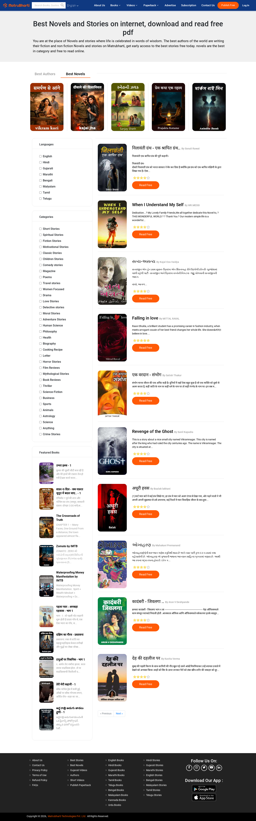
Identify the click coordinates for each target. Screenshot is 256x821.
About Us (99, 5)
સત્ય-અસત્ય (144, 261)
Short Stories (51, 228)
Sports (47, 404)
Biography (49, 343)
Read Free (145, 185)
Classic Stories (52, 253)
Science (48, 422)
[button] (62, 5)
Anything (48, 428)
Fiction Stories (52, 241)
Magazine (49, 271)
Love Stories (51, 301)
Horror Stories (52, 361)
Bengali (47, 180)
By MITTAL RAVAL (169, 318)
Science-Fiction (52, 392)
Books (115, 5)
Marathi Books (116, 775)
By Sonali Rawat (191, 148)
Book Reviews (52, 380)
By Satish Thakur (172, 375)
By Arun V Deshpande (177, 602)
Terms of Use (39, 775)
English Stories (154, 775)
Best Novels (76, 765)
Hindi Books (114, 765)
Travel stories (51, 283)
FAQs (35, 785)
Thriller (47, 386)
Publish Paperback (80, 785)
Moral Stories (51, 313)
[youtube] (212, 768)
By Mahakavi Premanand (166, 545)
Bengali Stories (154, 780)
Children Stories (53, 259)
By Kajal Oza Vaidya (167, 262)
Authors (74, 775)
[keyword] (49, 5)
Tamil (46, 192)
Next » (119, 713)
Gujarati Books (116, 770)
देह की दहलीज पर (146, 658)
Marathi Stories (154, 770)
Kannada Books (117, 800)
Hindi (46, 162)
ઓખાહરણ (142, 544)
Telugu (47, 198)
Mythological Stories (56, 373)
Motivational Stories (55, 247)
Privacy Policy (39, 770)
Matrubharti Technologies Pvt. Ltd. (67, 816)
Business (48, 398)
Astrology (49, 416)
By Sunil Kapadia (183, 432)
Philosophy (50, 331)
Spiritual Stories (53, 235)
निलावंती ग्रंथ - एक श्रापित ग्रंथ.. (157, 148)
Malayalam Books (118, 795)
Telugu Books (115, 785)
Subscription (188, 5)
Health (47, 337)
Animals (48, 410)
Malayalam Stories (156, 785)
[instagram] (197, 768)
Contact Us (208, 5)
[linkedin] (219, 768)
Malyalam (49, 186)
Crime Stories (51, 434)
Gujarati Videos (78, 770)
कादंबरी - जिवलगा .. (148, 601)
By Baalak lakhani (160, 488)
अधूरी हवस (141, 488)
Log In (246, 5)
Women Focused (53, 289)
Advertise (170, 5)
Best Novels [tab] (75, 74)
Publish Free (228, 5)
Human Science (53, 325)
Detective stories (53, 307)
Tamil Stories (153, 790)
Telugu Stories (154, 795)
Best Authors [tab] (45, 74)
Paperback (151, 5)
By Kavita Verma (170, 658)
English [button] (72, 5)
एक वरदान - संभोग (147, 374)
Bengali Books (116, 790)
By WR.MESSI (192, 205)
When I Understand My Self (158, 204)
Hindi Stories (153, 760)
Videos (132, 5)
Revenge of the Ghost (153, 431)
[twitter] (204, 768)
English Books (116, 760)
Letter (46, 355)
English (47, 156)
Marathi (48, 174)
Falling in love (145, 318)
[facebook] (189, 768)
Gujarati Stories (154, 765)
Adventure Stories (54, 319)
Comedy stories (53, 265)
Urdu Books (114, 805)
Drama (47, 295)
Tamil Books (115, 780)
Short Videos (77, 780)
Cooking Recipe (53, 349)
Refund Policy (39, 780)
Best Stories (76, 760)
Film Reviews (51, 367)
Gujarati (48, 168)
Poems (47, 277)
